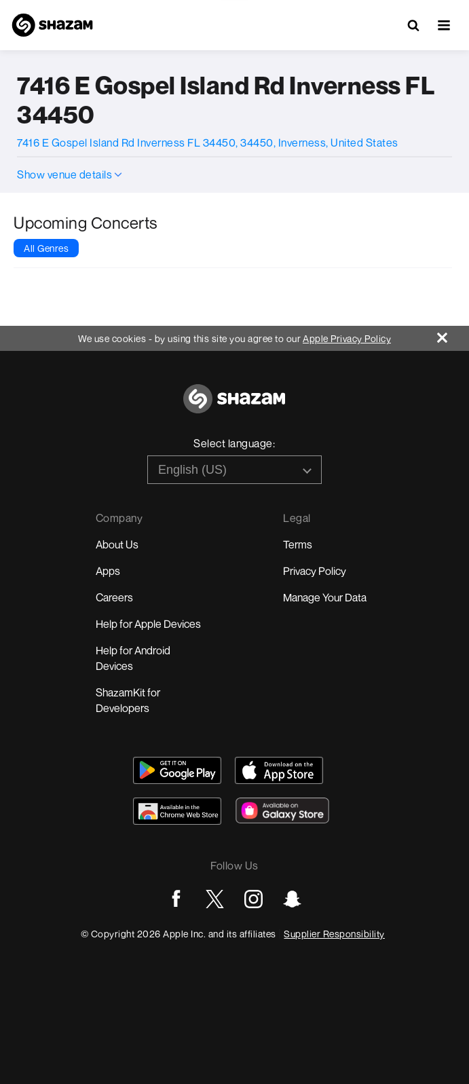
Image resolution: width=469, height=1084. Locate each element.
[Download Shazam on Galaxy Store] (282, 810)
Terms (297, 544)
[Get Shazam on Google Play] (177, 770)
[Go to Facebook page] (176, 899)
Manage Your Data (325, 597)
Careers (114, 597)
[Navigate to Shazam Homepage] (52, 25)
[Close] (453, 334)
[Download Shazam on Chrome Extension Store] (177, 811)
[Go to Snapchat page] (292, 899)
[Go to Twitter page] (215, 899)
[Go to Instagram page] (253, 899)
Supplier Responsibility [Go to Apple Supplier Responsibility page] (334, 933)
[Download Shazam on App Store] (279, 770)
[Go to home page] (234, 406)
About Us (117, 544)
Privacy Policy (314, 571)
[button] (443, 25)
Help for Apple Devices (148, 624)
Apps (108, 571)
